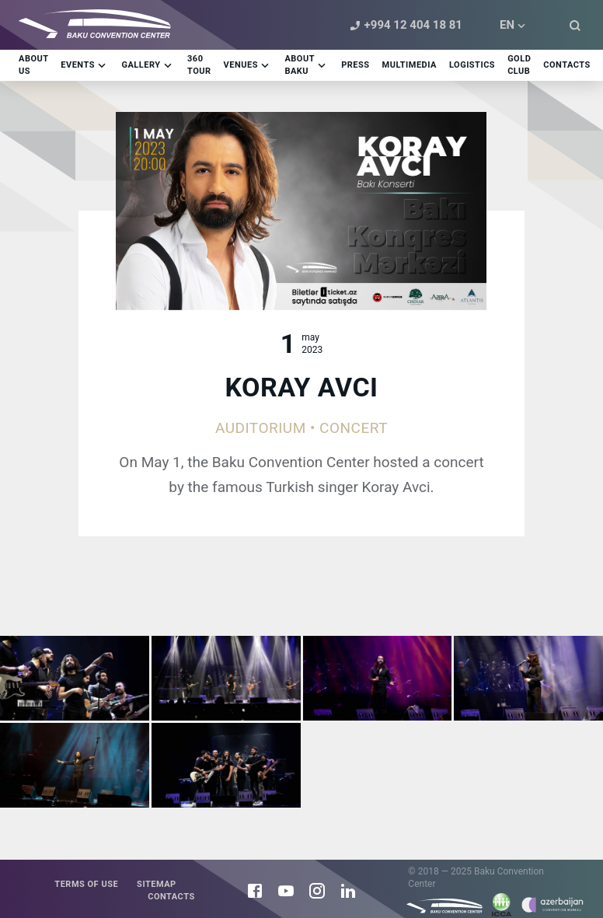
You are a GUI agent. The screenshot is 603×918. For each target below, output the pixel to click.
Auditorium (260, 428)
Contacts (171, 897)
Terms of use (86, 884)
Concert (353, 428)
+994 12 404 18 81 (404, 25)
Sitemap (156, 884)
